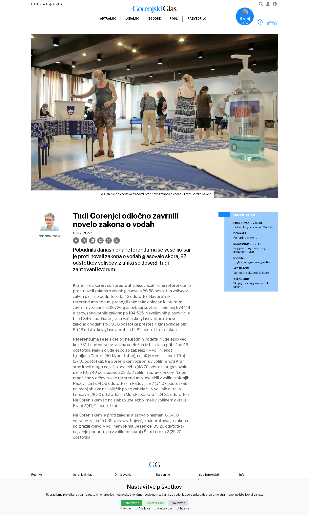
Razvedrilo (197, 18)
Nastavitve (163, 508)
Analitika (142, 508)
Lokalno (132, 18)
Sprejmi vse (131, 503)
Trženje (182, 508)
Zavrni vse (178, 503)
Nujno (125, 508)
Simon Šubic (52, 236)
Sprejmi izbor (155, 503)
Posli (174, 18)
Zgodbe (154, 18)
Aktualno (108, 18)
